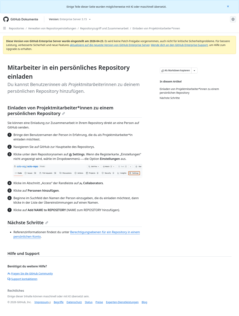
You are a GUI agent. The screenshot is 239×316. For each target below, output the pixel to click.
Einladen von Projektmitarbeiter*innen (156, 28)
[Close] (228, 6)
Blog (144, 302)
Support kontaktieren (22, 279)
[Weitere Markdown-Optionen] (194, 70)
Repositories (16, 28)
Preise (99, 302)
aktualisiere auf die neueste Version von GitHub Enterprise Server (110, 45)
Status (88, 302)
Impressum (42, 302)
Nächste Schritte (27, 222)
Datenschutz (74, 302)
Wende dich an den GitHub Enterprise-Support (179, 45)
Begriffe (59, 302)
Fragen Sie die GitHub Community (30, 273)
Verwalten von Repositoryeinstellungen (52, 28)
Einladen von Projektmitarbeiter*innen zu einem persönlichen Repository (60, 110)
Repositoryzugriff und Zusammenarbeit (104, 28)
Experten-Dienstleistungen (122, 302)
